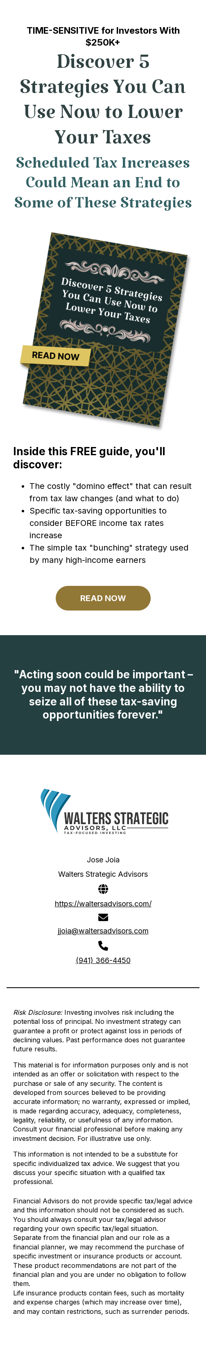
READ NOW (103, 598)
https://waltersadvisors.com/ (103, 903)
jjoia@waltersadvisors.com (103, 930)
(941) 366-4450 (103, 960)
